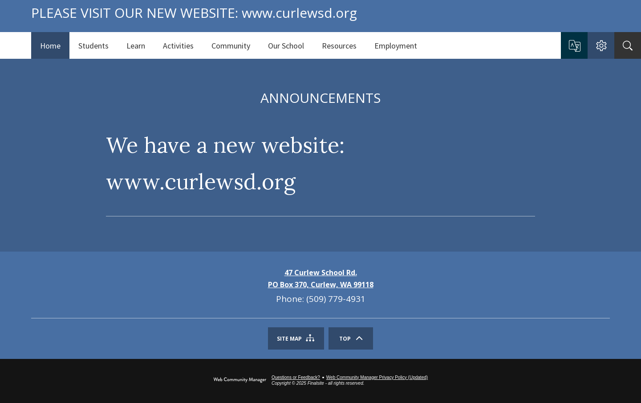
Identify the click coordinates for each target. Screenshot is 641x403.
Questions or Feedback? (296, 377)
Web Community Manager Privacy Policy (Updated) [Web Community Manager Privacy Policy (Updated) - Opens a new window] (377, 377)
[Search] (627, 45)
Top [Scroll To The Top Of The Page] (345, 338)
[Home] (50, 45)
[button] (574, 46)
